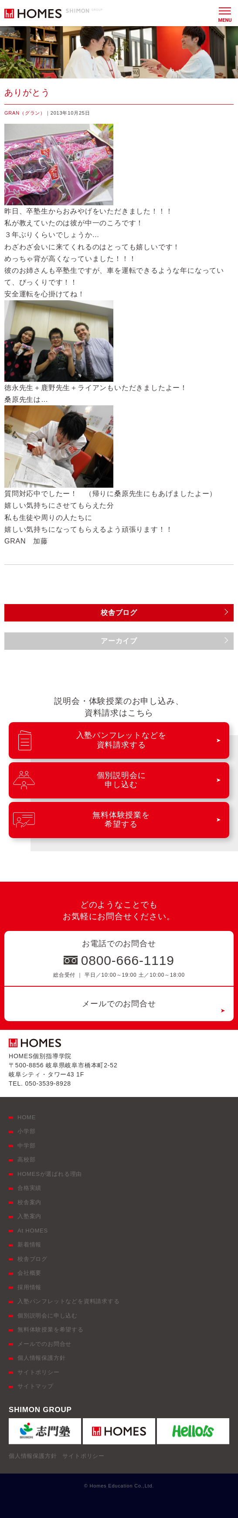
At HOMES (32, 1230)
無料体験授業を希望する (50, 1329)
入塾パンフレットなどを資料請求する (68, 1301)
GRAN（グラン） (24, 112)
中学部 (26, 1145)
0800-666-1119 (127, 960)
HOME (26, 1117)
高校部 (26, 1159)
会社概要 (29, 1273)
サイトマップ (35, 1386)
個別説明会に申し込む (47, 1315)
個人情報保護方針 (41, 1358)
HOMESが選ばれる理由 (49, 1174)
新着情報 (29, 1244)
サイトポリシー (38, 1372)
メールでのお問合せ (119, 1003)
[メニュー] (225, 13)
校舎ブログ (32, 1259)
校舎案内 (29, 1202)
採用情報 (29, 1287)
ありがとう (27, 92)
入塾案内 (29, 1216)
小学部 (26, 1131)
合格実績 (29, 1188)
